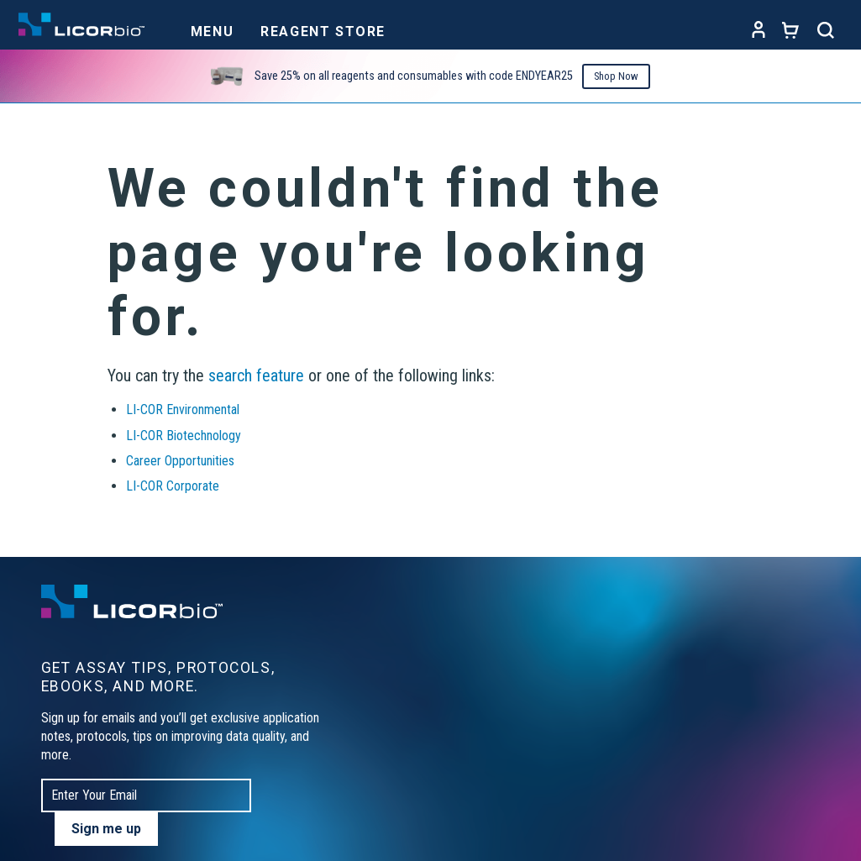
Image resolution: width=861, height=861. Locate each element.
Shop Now (616, 76)
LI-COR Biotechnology (183, 436)
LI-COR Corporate (172, 486)
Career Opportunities (180, 461)
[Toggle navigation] (212, 26)
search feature (256, 375)
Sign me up (106, 829)
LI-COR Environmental (182, 409)
